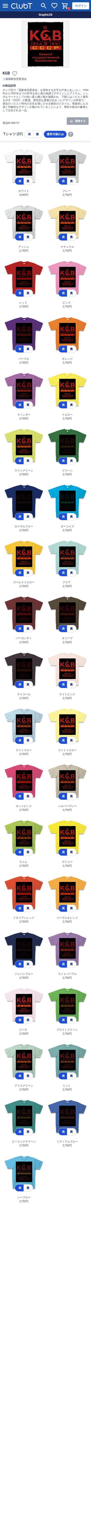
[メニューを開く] (5, 5)
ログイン (81, 5)
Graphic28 (45, 14)
